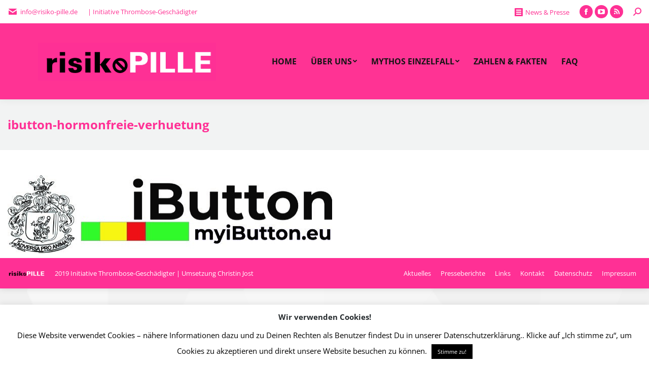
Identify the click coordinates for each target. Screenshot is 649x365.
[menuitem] (284, 61)
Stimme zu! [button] (452, 351)
